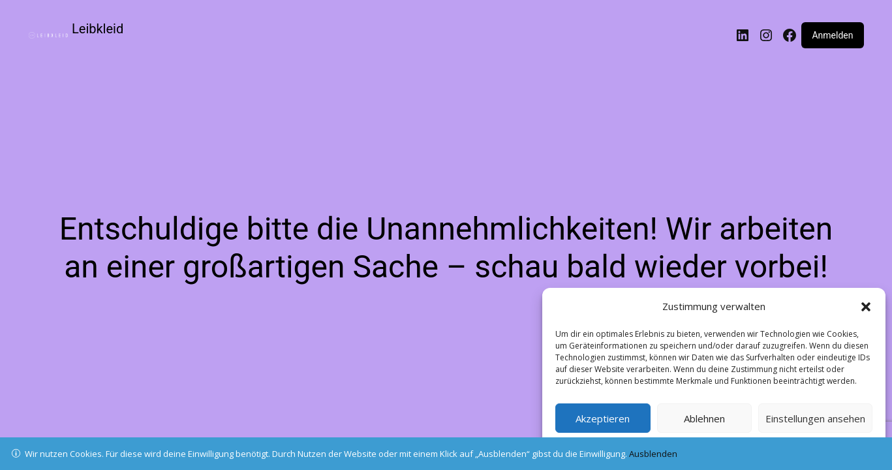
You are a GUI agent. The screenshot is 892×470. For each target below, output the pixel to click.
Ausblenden (653, 454)
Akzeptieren (603, 418)
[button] (865, 306)
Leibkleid (97, 29)
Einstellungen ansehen (815, 418)
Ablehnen (704, 418)
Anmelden (832, 35)
